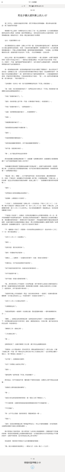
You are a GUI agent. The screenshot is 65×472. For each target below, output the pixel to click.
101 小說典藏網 (33, 4)
